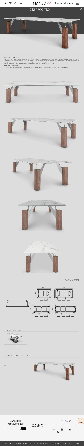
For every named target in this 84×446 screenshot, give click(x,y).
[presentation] (13, 433)
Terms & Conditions (17, 443)
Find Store (60, 3)
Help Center (70, 3)
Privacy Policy (8, 443)
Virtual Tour (57, 443)
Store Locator (25, 443)
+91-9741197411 (36, 443)
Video (52, 443)
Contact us (47, 443)
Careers (42, 443)
